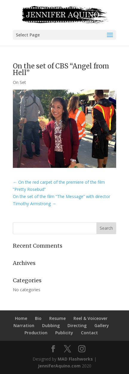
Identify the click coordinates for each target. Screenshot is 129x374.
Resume (57, 318)
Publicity (64, 332)
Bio (38, 318)
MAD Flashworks (75, 359)
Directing (77, 325)
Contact (89, 332)
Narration (23, 325)
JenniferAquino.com (59, 366)
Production (35, 332)
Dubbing (51, 325)
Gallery (101, 325)
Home (21, 318)
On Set (19, 82)
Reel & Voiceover (90, 318)
